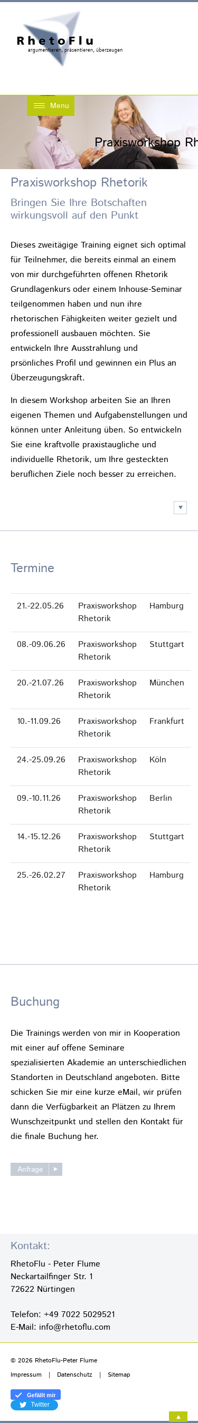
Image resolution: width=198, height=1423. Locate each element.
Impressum (26, 1374)
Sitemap (119, 1374)
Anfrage (30, 1169)
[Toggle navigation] (50, 106)
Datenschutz (74, 1374)
